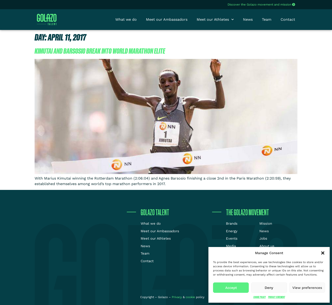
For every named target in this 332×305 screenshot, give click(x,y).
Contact (288, 19)
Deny (269, 288)
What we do (126, 19)
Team (266, 19)
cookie (190, 297)
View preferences (307, 288)
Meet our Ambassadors (166, 19)
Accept (231, 288)
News (248, 19)
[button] (322, 253)
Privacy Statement (276, 297)
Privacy (177, 297)
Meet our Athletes (215, 19)
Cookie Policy (259, 297)
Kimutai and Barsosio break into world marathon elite (100, 51)
